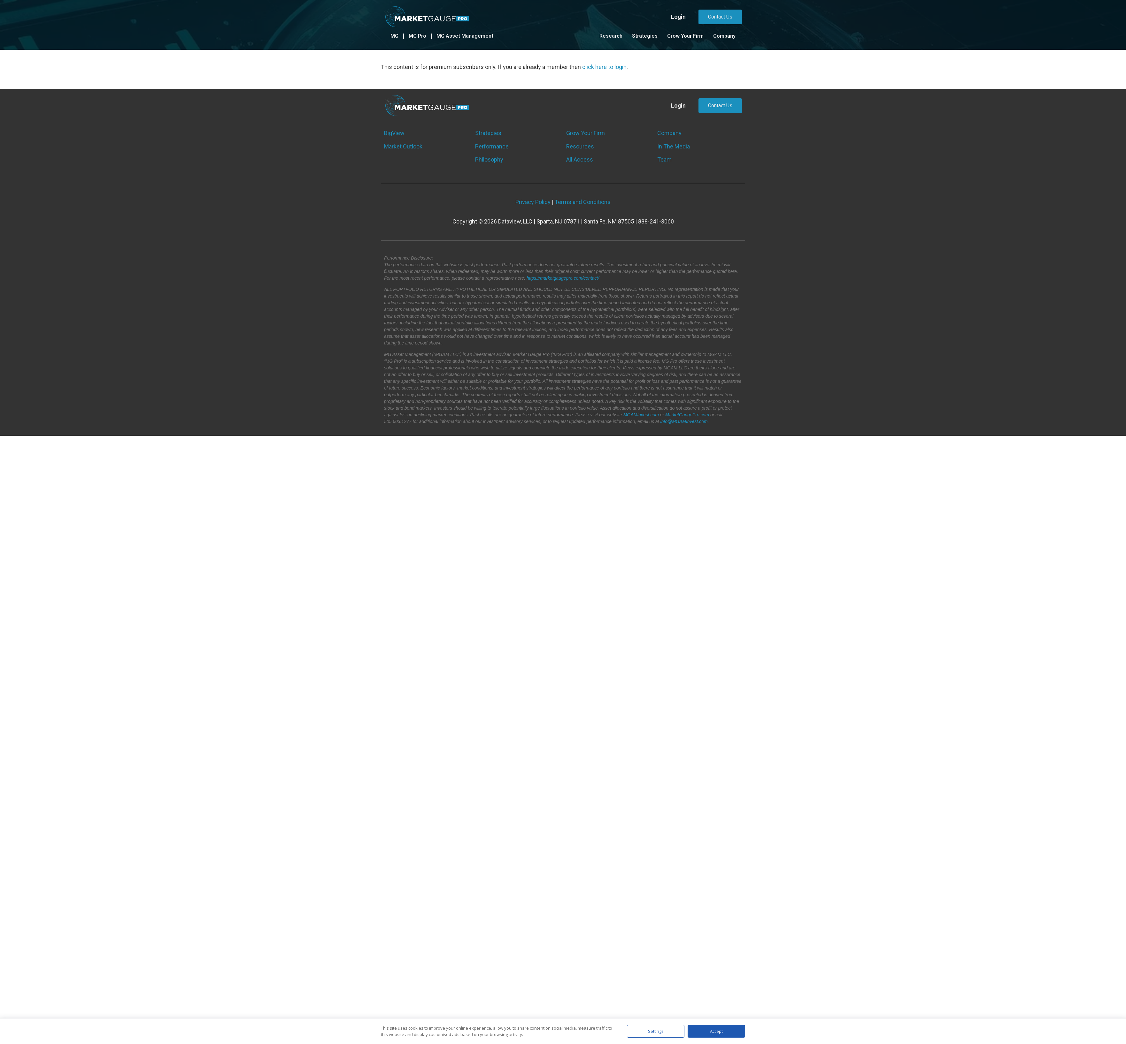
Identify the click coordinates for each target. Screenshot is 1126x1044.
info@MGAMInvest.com (684, 421)
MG (394, 36)
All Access (579, 159)
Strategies (645, 36)
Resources (580, 146)
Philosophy (489, 159)
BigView (394, 133)
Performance (492, 146)
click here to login (604, 67)
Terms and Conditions (583, 202)
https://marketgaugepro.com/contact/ (563, 278)
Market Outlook (403, 146)
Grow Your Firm (685, 36)
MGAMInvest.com (641, 414)
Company (724, 36)
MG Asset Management (464, 36)
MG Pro (417, 36)
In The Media (673, 146)
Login (678, 16)
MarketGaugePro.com (687, 414)
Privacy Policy (533, 202)
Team (664, 159)
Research (610, 36)
